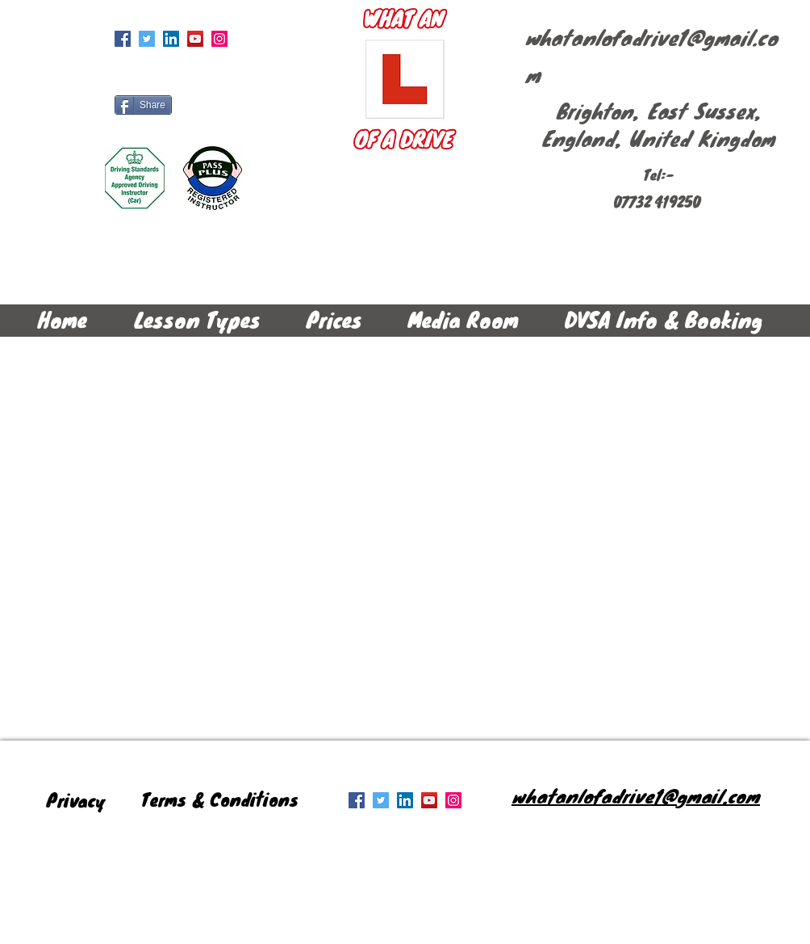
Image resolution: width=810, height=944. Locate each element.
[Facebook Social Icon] (123, 39)
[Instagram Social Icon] (219, 39)
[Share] (143, 105)
